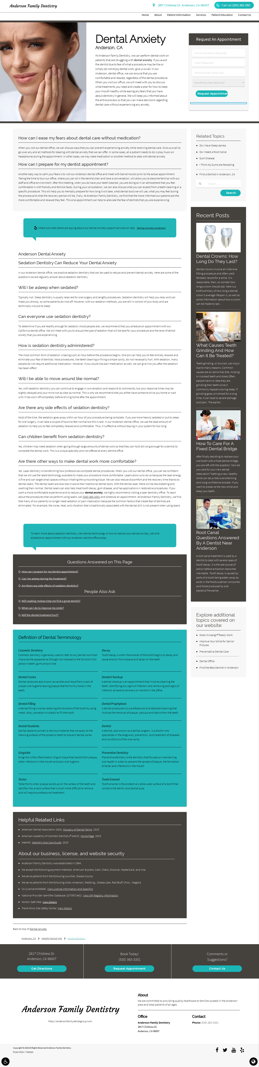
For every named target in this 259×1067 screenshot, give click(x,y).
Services (201, 15)
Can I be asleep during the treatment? (45, 579)
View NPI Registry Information (100, 895)
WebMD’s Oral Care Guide (46, 842)
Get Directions (41, 968)
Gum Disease (207, 158)
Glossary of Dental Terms (77, 829)
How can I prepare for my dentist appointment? (51, 571)
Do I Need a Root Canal (213, 152)
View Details (50, 902)
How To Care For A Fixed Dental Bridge (217, 446)
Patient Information (179, 15)
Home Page (87, 836)
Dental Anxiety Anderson (151, 228)
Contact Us (244, 15)
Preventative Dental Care (214, 651)
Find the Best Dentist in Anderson (218, 667)
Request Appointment (129, 968)
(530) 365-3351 (91, 497)
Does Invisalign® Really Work (216, 635)
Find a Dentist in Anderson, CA (217, 174)
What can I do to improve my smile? (44, 608)
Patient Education (222, 15)
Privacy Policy (19, 1051)
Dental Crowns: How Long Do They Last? (218, 258)
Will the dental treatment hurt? (41, 615)
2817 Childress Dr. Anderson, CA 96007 (181, 5)
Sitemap (31, 1051)
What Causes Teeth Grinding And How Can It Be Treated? (217, 350)
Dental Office (207, 661)
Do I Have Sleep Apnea (212, 145)
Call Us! (232, 5)
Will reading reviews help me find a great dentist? (52, 601)
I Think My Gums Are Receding (216, 164)
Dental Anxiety (38, 929)
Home (145, 15)
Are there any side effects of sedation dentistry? (51, 586)
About (158, 15)
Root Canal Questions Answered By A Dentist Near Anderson (218, 540)
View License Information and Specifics (70, 889)
